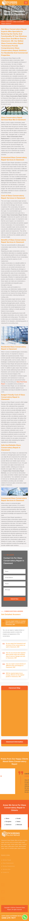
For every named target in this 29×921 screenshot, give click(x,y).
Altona (7, 818)
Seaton (18, 821)
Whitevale (19, 824)
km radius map (14, 712)
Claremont (9, 21)
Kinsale (19, 818)
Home (3, 21)
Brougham (8, 821)
